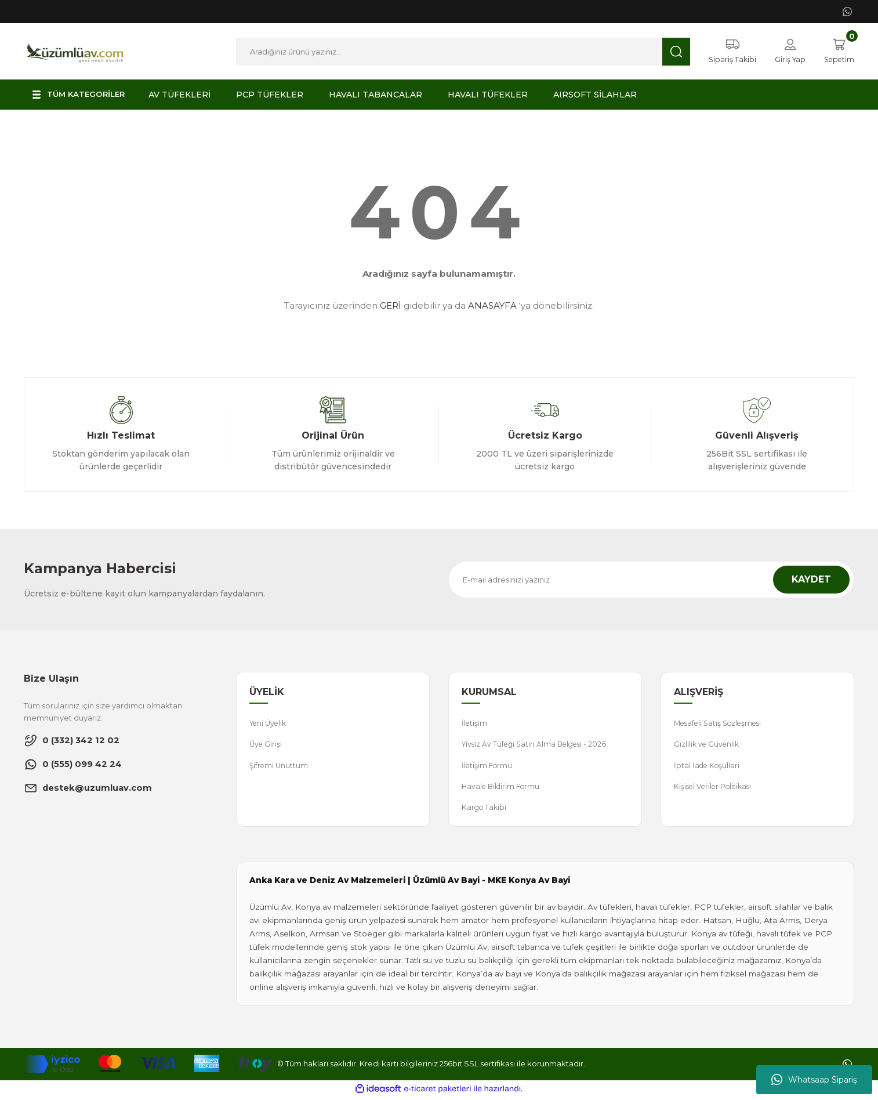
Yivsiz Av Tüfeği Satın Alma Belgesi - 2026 (538, 745)
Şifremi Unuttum (279, 767)
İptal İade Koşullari (708, 767)
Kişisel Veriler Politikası (715, 788)
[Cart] (837, 51)
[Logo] (75, 50)
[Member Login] (787, 51)
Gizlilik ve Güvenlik (708, 745)
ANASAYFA (492, 306)
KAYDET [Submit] (811, 579)
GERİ (390, 306)
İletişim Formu (488, 767)
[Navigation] (81, 95)
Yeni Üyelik (270, 724)
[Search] (460, 52)
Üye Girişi (266, 745)
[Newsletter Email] (651, 580)
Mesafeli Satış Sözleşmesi (722, 724)
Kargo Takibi (485, 810)
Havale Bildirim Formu (503, 788)
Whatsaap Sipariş (814, 1079)
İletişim (475, 724)
